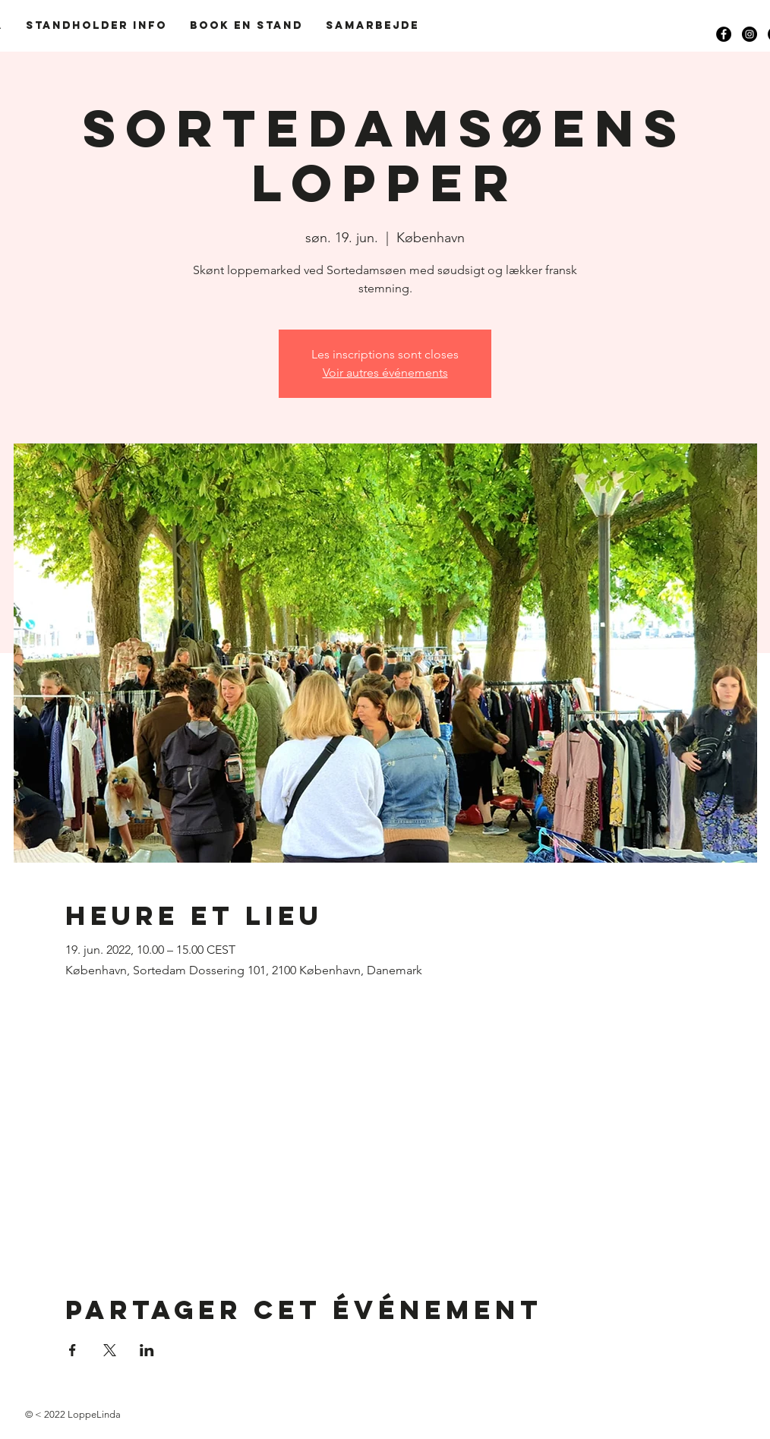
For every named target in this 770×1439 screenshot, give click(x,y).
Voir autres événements (385, 372)
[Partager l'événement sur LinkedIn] (147, 1350)
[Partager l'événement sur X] (110, 1350)
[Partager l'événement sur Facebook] (72, 1350)
